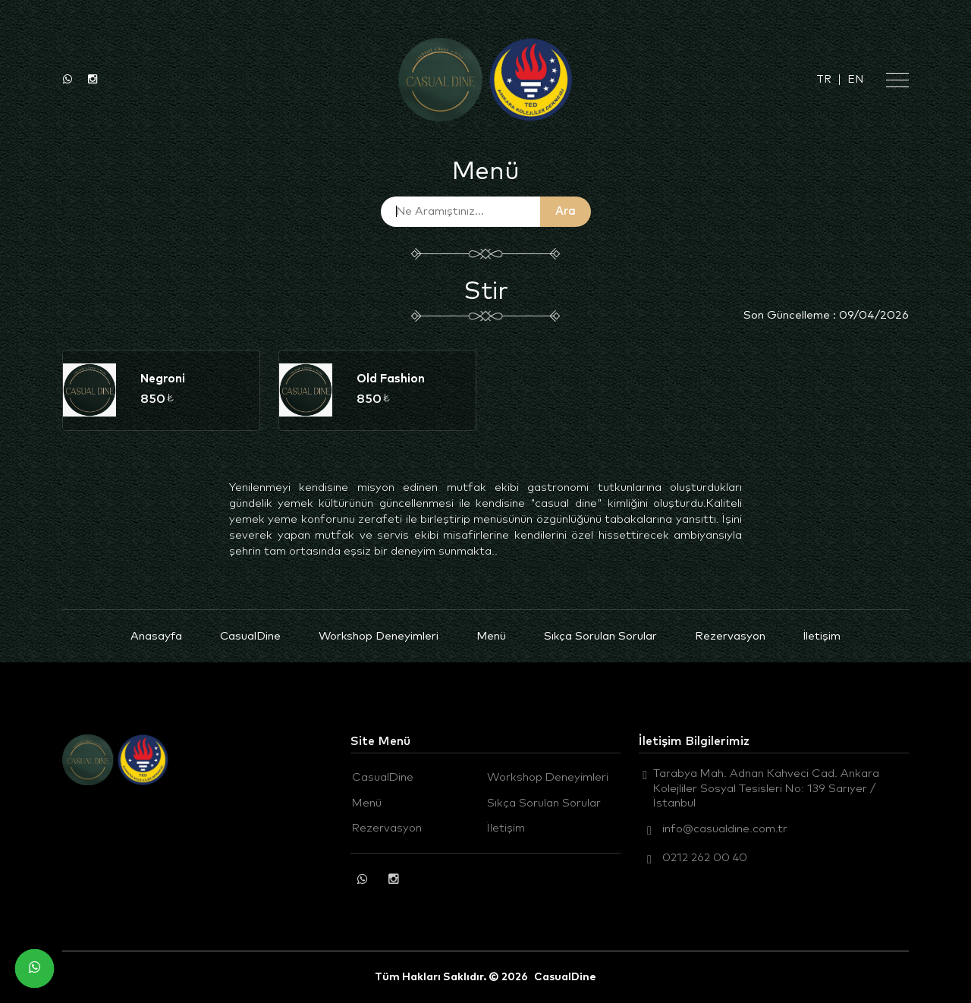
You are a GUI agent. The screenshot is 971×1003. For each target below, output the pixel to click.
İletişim (822, 636)
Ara (565, 211)
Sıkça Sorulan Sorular (600, 636)
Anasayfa (156, 636)
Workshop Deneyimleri (378, 636)
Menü (491, 636)
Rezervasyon (730, 636)
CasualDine (250, 636)
